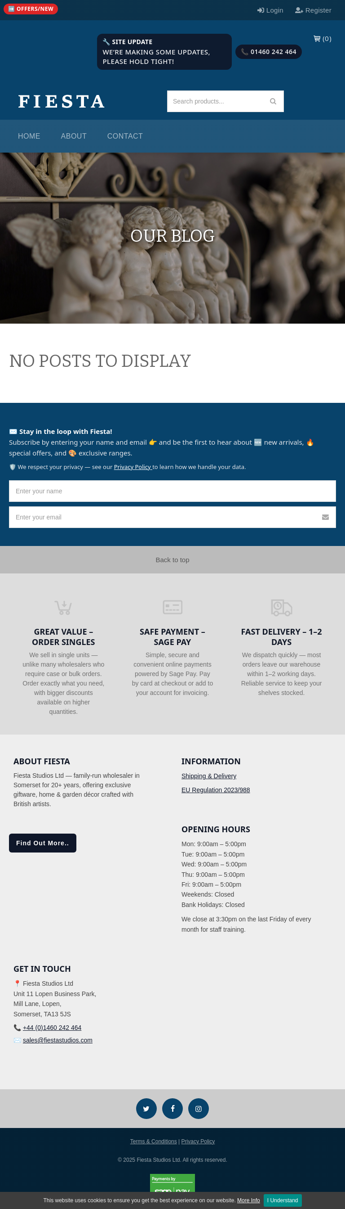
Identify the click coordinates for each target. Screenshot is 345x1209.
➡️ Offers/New (30, 9)
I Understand (282, 1200)
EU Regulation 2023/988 (215, 790)
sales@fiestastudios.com (58, 1040)
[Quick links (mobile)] (31, 9)
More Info (248, 1200)
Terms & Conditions (153, 1141)
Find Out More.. (42, 843)
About (74, 136)
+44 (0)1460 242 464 (52, 1027)
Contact (125, 136)
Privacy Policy (133, 467)
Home (29, 136)
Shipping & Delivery (208, 776)
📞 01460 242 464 (268, 51)
